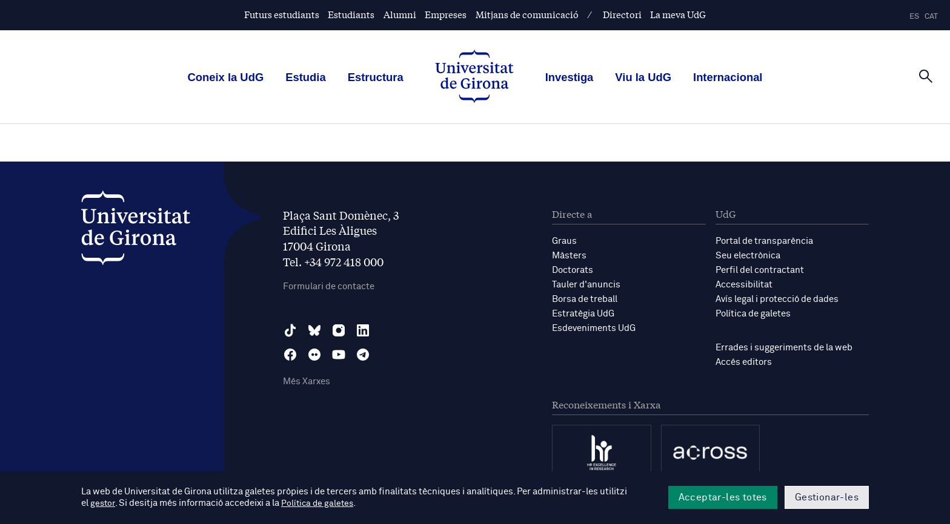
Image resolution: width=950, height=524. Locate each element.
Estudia (305, 77)
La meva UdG (678, 14)
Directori (622, 14)
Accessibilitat (744, 284)
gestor (103, 503)
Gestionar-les (827, 497)
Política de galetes (753, 313)
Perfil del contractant (760, 270)
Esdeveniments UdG (594, 328)
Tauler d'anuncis (586, 284)
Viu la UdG (643, 77)
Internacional (727, 77)
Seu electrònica (748, 255)
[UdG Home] (474, 77)
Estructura (376, 77)
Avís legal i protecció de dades (777, 299)
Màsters (569, 255)
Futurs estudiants (281, 14)
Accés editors (744, 362)
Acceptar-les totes (723, 497)
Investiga (569, 77)
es (914, 17)
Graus (564, 241)
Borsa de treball (584, 299)
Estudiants (351, 14)
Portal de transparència (764, 241)
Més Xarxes (306, 381)
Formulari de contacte (328, 286)
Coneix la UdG (226, 77)
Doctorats (572, 270)
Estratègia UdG (583, 313)
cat (931, 17)
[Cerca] (926, 76)
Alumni (400, 14)
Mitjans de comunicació (527, 14)
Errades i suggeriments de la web (784, 347)
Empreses (446, 14)
